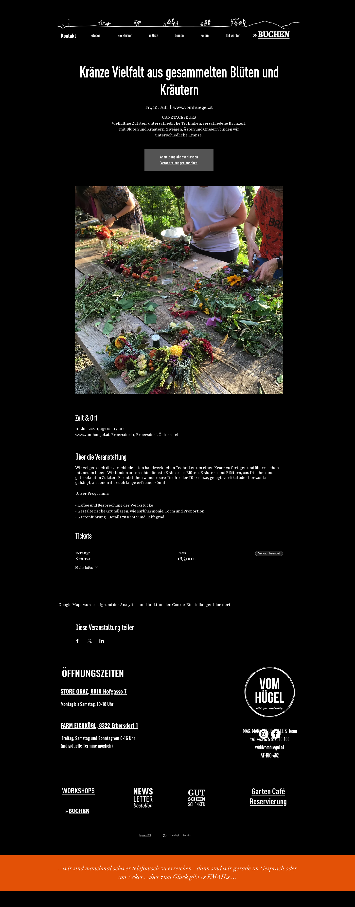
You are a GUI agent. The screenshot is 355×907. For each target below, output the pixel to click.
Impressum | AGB (145, 835)
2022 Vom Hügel (174, 835)
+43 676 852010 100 (273, 739)
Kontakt (68, 35)
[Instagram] (263, 734)
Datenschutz (187, 835)
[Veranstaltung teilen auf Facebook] (77, 641)
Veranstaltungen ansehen (178, 163)
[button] (143, 798)
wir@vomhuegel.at (269, 747)
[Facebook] (276, 734)
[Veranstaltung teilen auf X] (89, 641)
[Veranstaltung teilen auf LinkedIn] (101, 641)
